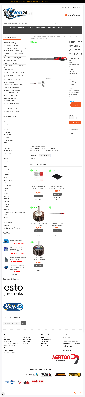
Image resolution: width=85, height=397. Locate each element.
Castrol (7, 132)
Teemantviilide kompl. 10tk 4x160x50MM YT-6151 (39, 188)
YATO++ (72, 69)
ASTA (5, 121)
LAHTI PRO (7, 185)
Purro (6, 207)
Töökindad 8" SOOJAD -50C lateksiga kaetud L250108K (17, 267)
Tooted (12, 28)
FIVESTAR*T (7, 148)
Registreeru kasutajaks (74, 7)
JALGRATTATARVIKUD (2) (11, 106)
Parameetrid (45, 155)
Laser (6, 188)
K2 (5, 183)
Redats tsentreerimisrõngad (14, 212)
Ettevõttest (20, 28)
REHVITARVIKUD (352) (11, 63)
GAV (5, 164)
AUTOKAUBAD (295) (10, 60)
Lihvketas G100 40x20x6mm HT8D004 (39, 259)
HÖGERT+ (7, 172)
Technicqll (8, 223)
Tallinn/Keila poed (25, 32)
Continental (8, 140)
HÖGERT (6, 169)
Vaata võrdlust (45, 346)
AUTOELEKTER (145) (10, 48)
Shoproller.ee (78, 393)
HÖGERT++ (7, 175)
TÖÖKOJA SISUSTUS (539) (12, 79)
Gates (6, 161)
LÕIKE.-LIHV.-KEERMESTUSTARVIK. (52, 36)
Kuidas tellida (40, 28)
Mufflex (7, 196)
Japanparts (8, 180)
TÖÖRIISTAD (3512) (10, 43)
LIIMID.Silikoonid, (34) (11, 92)
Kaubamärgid (26, 337)
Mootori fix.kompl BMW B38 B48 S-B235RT (17, 240)
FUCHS (6, 159)
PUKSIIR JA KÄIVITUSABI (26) (13, 51)
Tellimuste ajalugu (46, 339)
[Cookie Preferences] (3, 394)
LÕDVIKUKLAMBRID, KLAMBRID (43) (13, 66)
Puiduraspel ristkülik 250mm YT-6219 (39, 38)
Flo (5, 156)
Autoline (7, 124)
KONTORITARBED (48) (10, 95)
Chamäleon (8, 135)
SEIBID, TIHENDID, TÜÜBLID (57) (14, 72)
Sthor (6, 220)
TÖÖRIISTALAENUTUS (54, 28)
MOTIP (6, 193)
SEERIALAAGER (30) (10, 98)
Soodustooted (27, 339)
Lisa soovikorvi (73, 129)
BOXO (6, 129)
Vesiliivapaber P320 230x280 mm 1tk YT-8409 (57, 187)
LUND (6, 191)
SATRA (6, 215)
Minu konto (44, 337)
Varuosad (30, 28)
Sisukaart (25, 343)
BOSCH (6, 127)
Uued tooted (26, 341)
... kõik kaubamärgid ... (12, 228)
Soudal (6, 217)
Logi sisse (63, 7)
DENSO (6, 143)
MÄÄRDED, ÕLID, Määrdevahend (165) (14, 54)
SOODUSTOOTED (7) (10, 108)
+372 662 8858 (67, 347)
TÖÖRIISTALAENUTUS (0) (12, 111)
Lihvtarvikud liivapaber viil (70, 36)
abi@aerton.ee (67, 350)
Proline (7, 204)
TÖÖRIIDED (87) (9, 100)
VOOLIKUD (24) (8, 70)
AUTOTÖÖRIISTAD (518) (11, 45)
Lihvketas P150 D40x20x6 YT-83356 (39, 224)
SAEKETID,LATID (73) (10, 82)
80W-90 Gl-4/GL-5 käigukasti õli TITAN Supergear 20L (16, 249)
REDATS (6, 209)
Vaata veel (15, 274)
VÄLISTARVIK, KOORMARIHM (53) (14, 85)
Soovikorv (44, 343)
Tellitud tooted (45, 341)
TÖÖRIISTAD (37, 36)
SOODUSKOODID (70, 28)
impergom (7, 177)
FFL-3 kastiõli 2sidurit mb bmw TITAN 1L (18, 258)
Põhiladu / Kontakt (40, 32)
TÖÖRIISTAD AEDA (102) (11, 103)
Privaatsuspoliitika (11, 32)
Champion (7, 137)
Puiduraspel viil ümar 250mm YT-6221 (57, 224)
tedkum (6, 225)
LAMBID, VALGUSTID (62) (11, 87)
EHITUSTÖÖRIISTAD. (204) (12, 90)
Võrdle (71, 133)
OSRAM (6, 199)
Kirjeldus (34, 155)
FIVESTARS (7, 153)
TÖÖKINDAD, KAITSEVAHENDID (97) (13, 76)
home (31, 36)
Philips (6, 201)
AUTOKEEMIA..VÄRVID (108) (12, 58)
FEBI (5, 145)
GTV (5, 167)
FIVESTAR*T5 (8, 151)
